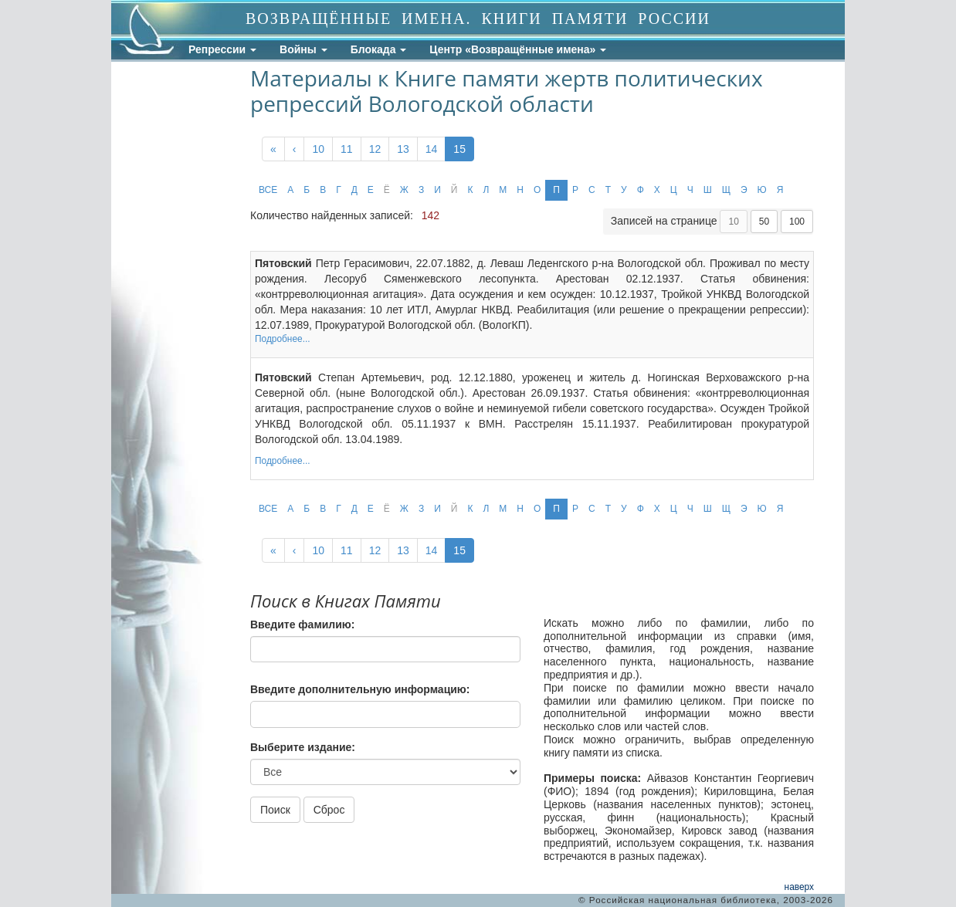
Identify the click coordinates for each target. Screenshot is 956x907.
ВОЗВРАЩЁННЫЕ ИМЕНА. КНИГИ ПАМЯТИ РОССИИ (478, 18)
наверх (799, 887)
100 (797, 221)
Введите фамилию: (302, 624)
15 (459, 149)
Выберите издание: (302, 747)
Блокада (379, 49)
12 (375, 149)
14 (431, 149)
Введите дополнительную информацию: (360, 689)
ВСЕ (268, 189)
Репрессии (222, 49)
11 (347, 149)
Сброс (329, 810)
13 (403, 149)
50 (764, 221)
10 (318, 149)
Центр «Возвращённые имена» (517, 49)
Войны (303, 49)
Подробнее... (282, 338)
